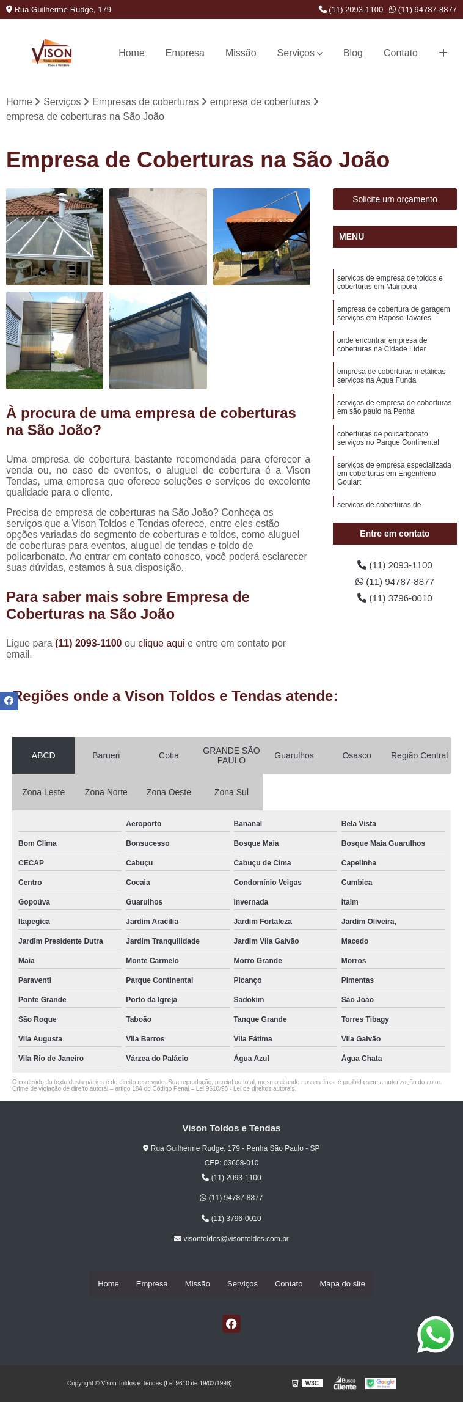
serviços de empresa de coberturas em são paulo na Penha (394, 410)
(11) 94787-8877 (423, 9)
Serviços (296, 53)
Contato (401, 53)
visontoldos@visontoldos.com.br (231, 1239)
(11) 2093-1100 (351, 9)
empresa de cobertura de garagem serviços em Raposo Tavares (393, 315)
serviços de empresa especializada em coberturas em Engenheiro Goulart (394, 478)
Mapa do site (342, 1284)
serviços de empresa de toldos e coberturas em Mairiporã (390, 283)
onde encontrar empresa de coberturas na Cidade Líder (382, 347)
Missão (241, 53)
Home (131, 53)
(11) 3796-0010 (395, 600)
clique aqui (161, 643)
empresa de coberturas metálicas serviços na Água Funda (391, 378)
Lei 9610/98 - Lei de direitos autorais (245, 1088)
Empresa (185, 53)
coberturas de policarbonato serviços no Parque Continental (388, 442)
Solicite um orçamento (394, 200)
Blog (353, 53)
